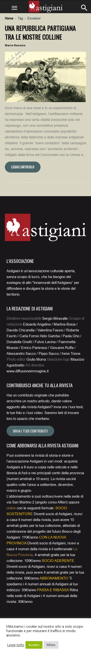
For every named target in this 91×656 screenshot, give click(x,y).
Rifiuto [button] (51, 645)
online (11, 508)
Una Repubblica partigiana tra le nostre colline (40, 32)
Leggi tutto (15, 645)
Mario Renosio (15, 45)
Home (9, 18)
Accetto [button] (34, 645)
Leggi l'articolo (22, 166)
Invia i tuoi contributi (30, 431)
